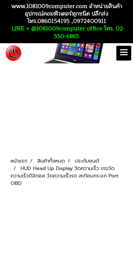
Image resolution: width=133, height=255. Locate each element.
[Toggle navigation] (124, 53)
